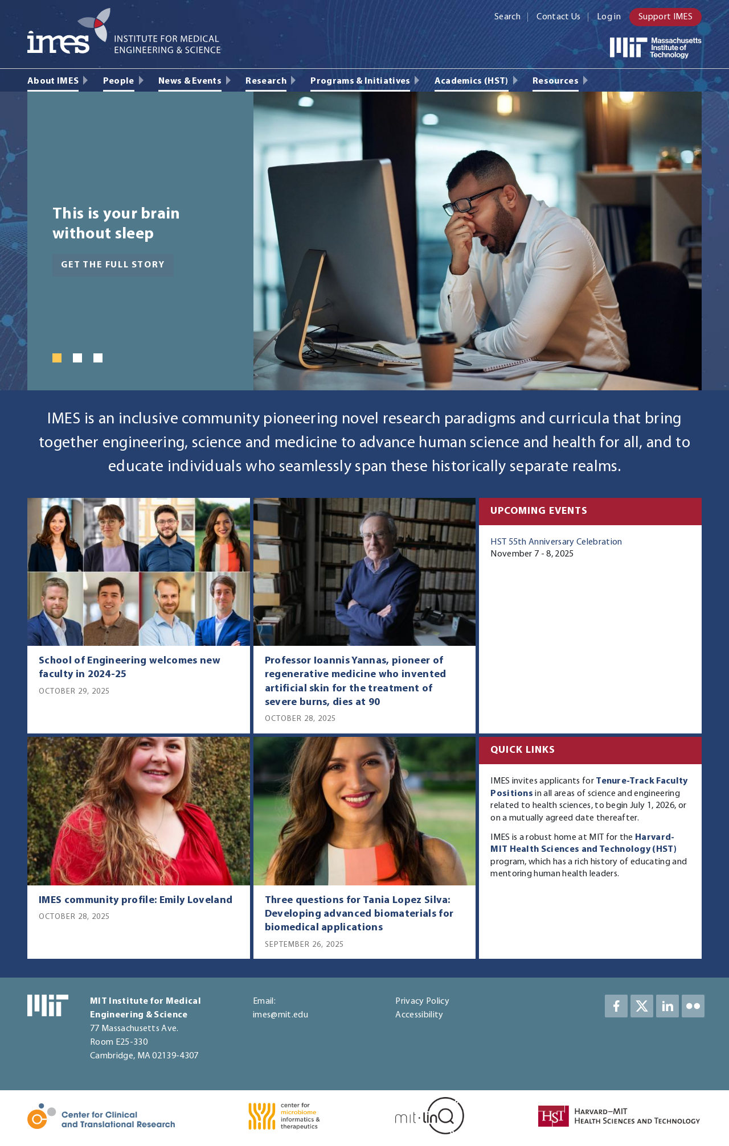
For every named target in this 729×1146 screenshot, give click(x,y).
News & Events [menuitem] (190, 81)
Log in (609, 17)
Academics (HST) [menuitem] (472, 81)
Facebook (616, 1006)
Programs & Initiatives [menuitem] (360, 81)
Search (507, 17)
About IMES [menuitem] (53, 81)
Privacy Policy (422, 1001)
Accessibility (419, 1015)
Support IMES (665, 17)
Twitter (641, 1006)
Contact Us (558, 17)
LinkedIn (667, 1006)
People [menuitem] (118, 81)
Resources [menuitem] (556, 81)
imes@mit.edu (280, 1015)
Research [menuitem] (265, 81)
